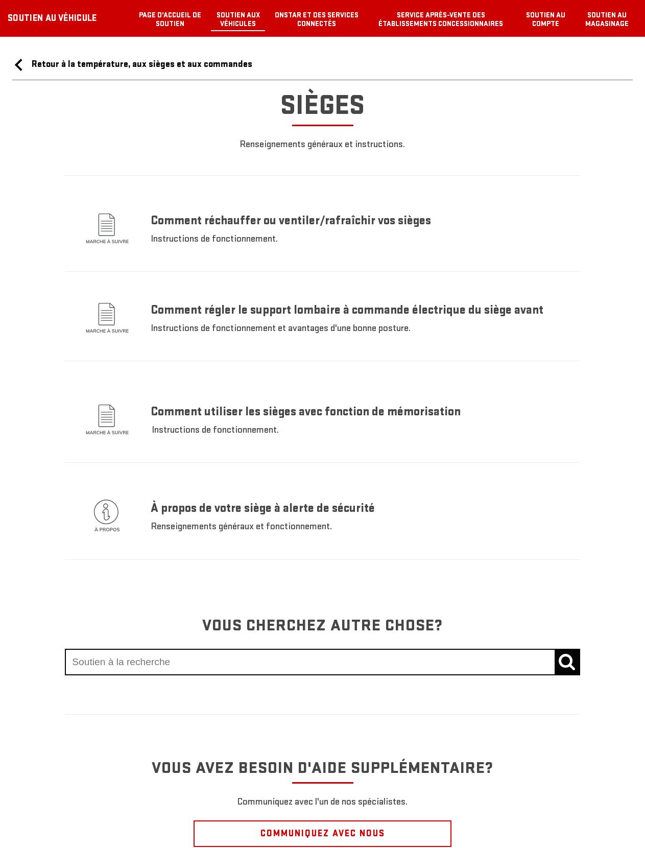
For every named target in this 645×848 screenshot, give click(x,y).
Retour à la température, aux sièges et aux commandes (132, 65)
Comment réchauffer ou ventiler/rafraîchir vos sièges (291, 220)
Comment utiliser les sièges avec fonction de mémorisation (306, 411)
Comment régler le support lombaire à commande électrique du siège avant (347, 309)
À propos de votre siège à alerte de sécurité (263, 508)
